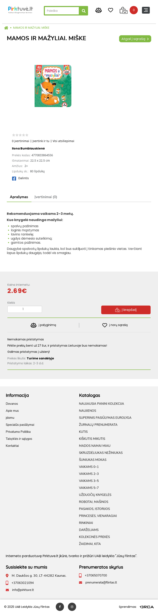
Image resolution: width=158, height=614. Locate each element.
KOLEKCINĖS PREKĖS (94, 537)
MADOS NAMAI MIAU (94, 446)
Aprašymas (19, 197)
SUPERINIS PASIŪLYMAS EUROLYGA (105, 418)
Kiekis (11, 303)
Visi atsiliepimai (63, 141)
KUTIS (83, 432)
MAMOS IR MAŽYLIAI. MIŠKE (31, 28)
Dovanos (12, 404)
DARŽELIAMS (89, 530)
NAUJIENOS (87, 411)
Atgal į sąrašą (135, 38)
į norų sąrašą (115, 325)
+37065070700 (96, 575)
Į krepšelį (126, 309)
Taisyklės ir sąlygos (19, 439)
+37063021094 (23, 583)
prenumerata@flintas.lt (101, 582)
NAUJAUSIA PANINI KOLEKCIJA (101, 404)
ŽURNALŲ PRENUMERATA (98, 425)
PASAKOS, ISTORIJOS (94, 509)
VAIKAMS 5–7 (89, 488)
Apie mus (12, 411)
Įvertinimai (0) (46, 197)
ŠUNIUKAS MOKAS (92, 460)
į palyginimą (43, 325)
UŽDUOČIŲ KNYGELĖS (95, 495)
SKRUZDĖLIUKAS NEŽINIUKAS (101, 453)
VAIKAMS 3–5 (89, 481)
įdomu (10, 418)
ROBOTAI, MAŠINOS (93, 502)
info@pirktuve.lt (23, 590)
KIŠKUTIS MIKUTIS (92, 439)
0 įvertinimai (20, 141)
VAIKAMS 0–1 (89, 467)
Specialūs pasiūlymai (20, 425)
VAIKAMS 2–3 (89, 474)
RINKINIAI (86, 523)
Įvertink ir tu (41, 141)
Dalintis (20, 178)
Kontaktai (12, 446)
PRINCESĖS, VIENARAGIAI (98, 516)
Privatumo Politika (18, 432)
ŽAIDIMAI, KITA (90, 544)
